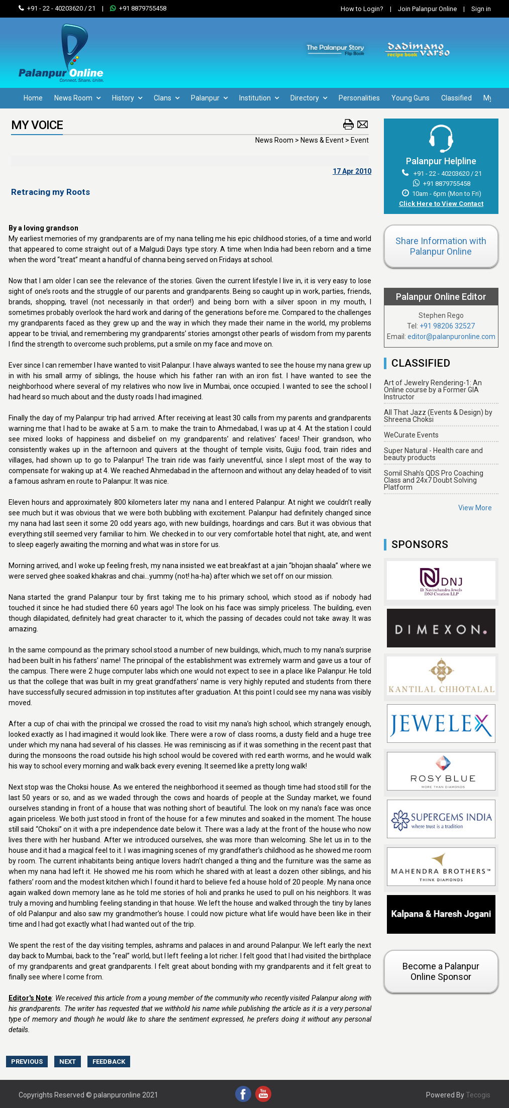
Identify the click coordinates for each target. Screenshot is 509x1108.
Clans (166, 98)
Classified (456, 98)
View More (475, 508)
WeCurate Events (411, 435)
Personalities (359, 98)
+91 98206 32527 (447, 326)
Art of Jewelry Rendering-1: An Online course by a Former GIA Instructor (433, 390)
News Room (77, 98)
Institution (259, 98)
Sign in (474, 9)
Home (33, 98)
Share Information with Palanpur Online (440, 246)
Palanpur (209, 98)
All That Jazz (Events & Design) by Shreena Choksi (438, 415)
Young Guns (410, 98)
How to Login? (362, 9)
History (127, 98)
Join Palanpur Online (427, 9)
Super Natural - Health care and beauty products (433, 454)
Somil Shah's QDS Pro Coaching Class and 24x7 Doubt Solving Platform (433, 480)
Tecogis (478, 1095)
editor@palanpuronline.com (451, 337)
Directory (308, 98)
